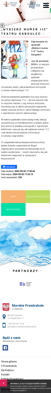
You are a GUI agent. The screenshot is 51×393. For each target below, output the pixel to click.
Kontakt (5, 374)
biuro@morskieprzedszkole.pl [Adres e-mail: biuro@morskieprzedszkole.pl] (22, 326)
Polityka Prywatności (12, 378)
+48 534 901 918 (46, 5)
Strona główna (9, 361)
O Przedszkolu (9, 365)
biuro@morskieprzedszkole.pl (38, 5)
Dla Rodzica (7, 370)
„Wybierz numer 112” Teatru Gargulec (24, 31)
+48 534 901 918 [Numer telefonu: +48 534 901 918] (16, 323)
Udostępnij (9, 167)
